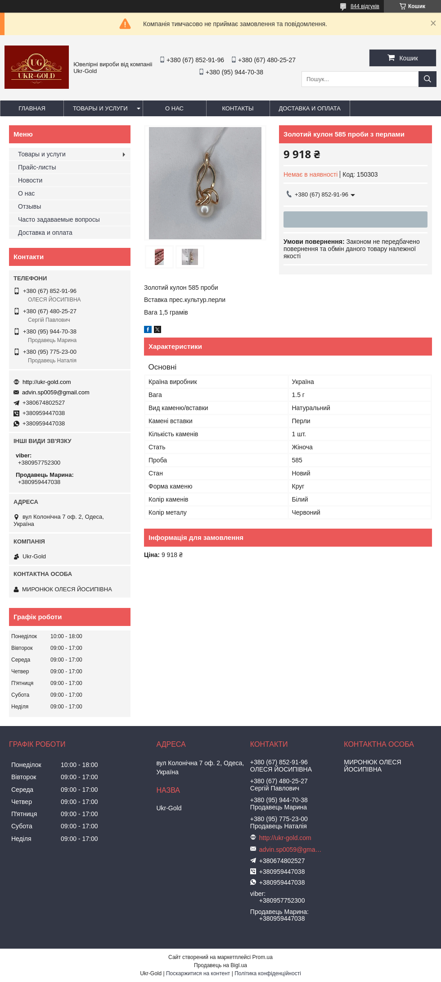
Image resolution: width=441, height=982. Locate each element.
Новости (30, 180)
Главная (31, 108)
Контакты (237, 108)
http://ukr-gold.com (46, 382)
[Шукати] (427, 79)
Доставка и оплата (310, 108)
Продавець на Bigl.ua (220, 965)
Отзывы (29, 206)
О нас (174, 108)
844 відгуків (365, 6)
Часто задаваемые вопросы (59, 219)
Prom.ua (262, 957)
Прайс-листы (37, 167)
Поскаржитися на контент (198, 973)
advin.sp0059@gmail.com (56, 392)
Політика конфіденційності (267, 973)
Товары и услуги (100, 108)
